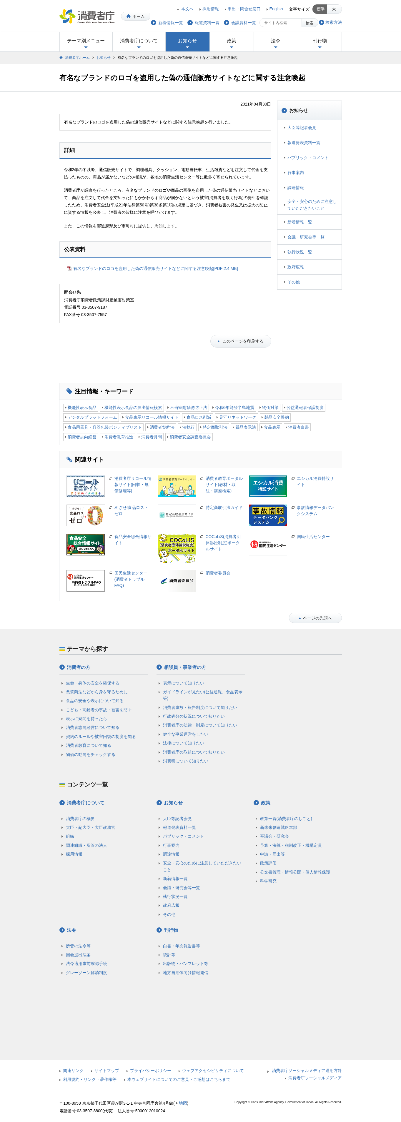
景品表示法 (245, 427)
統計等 (169, 954)
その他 (293, 282)
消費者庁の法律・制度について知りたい (200, 725)
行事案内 (295, 172)
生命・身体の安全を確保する (92, 683)
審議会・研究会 (274, 836)
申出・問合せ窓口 (244, 8)
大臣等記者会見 (301, 127)
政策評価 (268, 863)
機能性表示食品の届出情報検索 (133, 407)
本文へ (187, 8)
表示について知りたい (183, 683)
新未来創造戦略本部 (278, 827)
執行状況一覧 (299, 252)
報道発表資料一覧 (303, 142)
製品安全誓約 (276, 417)
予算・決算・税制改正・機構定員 (291, 845)
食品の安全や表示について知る (95, 700)
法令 (275, 40)
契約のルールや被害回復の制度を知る (101, 736)
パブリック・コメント (308, 157)
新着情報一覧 (299, 222)
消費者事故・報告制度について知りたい (200, 707)
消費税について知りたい (185, 761)
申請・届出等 (272, 854)
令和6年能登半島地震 (234, 407)
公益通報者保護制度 (305, 407)
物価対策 (270, 407)
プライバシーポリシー (150, 1070)
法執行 (188, 427)
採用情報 (210, 8)
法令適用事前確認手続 (86, 963)
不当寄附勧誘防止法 (188, 407)
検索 (309, 23)
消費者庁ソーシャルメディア (315, 1078)
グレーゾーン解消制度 (86, 972)
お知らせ (187, 40)
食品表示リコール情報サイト (152, 417)
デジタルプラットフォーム (92, 417)
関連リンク (73, 1070)
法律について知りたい (183, 743)
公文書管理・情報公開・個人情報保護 (295, 872)
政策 (231, 40)
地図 (183, 1103)
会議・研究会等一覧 (306, 237)
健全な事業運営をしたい (185, 734)
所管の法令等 (78, 946)
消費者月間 (151, 437)
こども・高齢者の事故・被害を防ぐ (99, 709)
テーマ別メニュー (86, 40)
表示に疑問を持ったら (86, 718)
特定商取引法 (215, 427)
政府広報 (295, 267)
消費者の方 (78, 667)
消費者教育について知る (88, 745)
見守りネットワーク (237, 417)
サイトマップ (106, 1070)
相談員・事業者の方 (185, 667)
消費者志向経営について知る (92, 727)
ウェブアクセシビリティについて (213, 1070)
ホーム (138, 16)
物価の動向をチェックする (90, 754)
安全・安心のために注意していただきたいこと (312, 204)
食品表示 (272, 427)
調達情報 (295, 187)
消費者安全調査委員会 (190, 437)
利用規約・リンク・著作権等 (90, 1079)
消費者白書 (298, 427)
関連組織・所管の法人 (86, 845)
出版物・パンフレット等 (185, 963)
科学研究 (268, 881)
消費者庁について (139, 40)
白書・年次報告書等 (181, 946)
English (276, 8)
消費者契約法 (162, 427)
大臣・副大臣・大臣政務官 (90, 827)
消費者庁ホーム (77, 58)
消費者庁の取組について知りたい (194, 752)
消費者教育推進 (118, 437)
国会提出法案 (78, 954)
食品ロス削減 (199, 417)
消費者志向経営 (82, 437)
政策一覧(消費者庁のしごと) (286, 818)
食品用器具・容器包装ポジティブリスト (105, 427)
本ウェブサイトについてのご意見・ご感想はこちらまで (178, 1079)
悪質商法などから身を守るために (97, 691)
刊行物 (320, 40)
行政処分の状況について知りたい (194, 716)
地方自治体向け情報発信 (185, 972)
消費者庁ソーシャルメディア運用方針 (307, 1070)
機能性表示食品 (82, 407)
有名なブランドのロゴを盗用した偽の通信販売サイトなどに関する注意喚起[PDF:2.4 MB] (155, 268)
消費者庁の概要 (80, 818)
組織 (70, 836)
